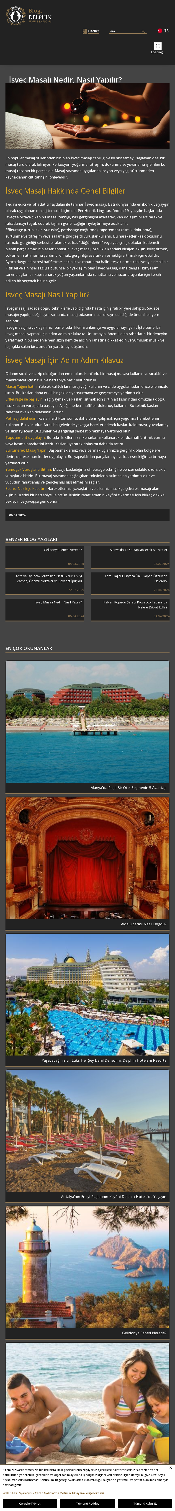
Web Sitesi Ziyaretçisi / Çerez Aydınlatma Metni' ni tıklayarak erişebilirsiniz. (54, 1493)
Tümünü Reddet (87, 1503)
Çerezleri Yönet (30, 1503)
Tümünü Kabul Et (145, 1503)
